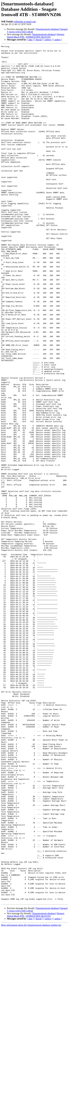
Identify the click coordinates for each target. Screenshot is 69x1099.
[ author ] (57, 39)
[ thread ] (38, 39)
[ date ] (30, 39)
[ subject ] (48, 39)
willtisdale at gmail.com (25, 21)
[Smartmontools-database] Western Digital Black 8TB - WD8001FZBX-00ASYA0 (35, 35)
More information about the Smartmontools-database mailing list (31, 1096)
